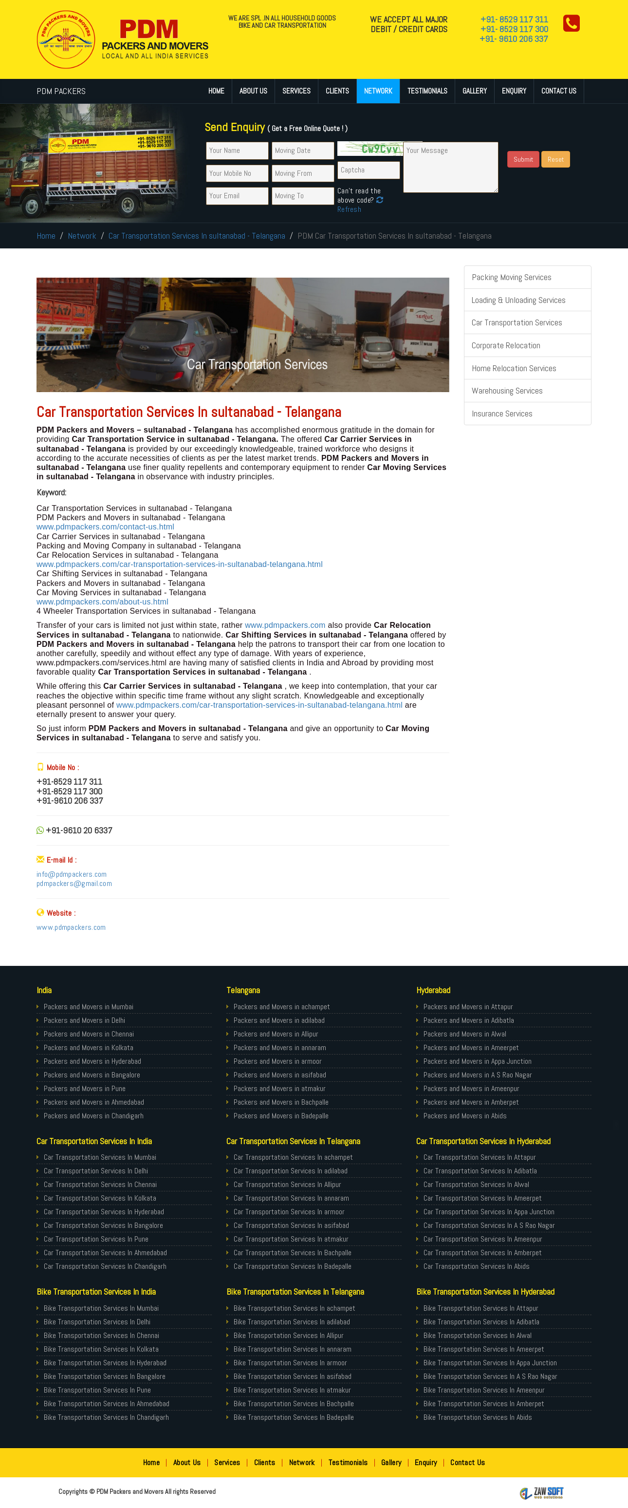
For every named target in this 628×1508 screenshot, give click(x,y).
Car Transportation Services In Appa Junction (489, 1211)
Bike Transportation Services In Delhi (97, 1322)
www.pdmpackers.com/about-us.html (102, 602)
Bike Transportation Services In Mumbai (101, 1308)
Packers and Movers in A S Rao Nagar (478, 1075)
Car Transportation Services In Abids (477, 1266)
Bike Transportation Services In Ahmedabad (106, 1403)
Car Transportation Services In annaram (291, 1198)
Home (216, 90)
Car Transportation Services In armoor (289, 1211)
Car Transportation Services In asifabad (291, 1225)
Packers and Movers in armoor (278, 1061)
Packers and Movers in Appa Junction (478, 1061)
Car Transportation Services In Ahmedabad (105, 1252)
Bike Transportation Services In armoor (290, 1362)
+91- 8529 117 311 (514, 19)
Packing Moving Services (512, 277)
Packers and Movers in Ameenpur (471, 1088)
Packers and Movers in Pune (85, 1088)
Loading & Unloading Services (519, 299)
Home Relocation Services (514, 368)
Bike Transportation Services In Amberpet (484, 1403)
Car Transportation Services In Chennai (100, 1184)
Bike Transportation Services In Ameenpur (484, 1390)
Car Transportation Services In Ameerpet (483, 1198)
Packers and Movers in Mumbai (88, 1006)
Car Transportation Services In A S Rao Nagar (489, 1225)
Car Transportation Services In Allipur (287, 1184)
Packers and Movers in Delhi (84, 1020)
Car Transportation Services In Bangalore (103, 1225)
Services (296, 90)
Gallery (474, 90)
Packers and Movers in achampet (282, 1006)
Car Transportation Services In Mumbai (100, 1157)
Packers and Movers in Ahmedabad (94, 1102)
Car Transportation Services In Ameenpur (483, 1239)
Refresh (360, 204)
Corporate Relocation (506, 345)
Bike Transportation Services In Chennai (101, 1335)
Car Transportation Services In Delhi (96, 1171)
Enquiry (514, 90)
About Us (253, 90)
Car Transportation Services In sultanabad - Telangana (197, 235)
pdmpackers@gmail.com (74, 883)
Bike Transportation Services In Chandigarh (106, 1417)
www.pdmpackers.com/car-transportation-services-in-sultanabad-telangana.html (180, 564)
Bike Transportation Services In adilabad (292, 1322)
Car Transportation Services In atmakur (291, 1239)
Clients (337, 90)
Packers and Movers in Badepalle (281, 1116)
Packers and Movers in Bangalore (92, 1075)
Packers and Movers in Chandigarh (94, 1116)
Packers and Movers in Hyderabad (92, 1061)
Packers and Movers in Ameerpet (471, 1047)
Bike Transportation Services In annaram (292, 1349)
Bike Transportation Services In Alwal (478, 1335)
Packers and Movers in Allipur (276, 1034)
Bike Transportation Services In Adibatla (481, 1322)
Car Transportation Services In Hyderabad (104, 1211)
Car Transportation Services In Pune (96, 1239)
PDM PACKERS (61, 90)
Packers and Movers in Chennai (89, 1034)
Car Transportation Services (517, 322)
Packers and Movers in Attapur (468, 1006)
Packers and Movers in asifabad (280, 1075)
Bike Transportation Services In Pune (97, 1390)
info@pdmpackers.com (72, 874)
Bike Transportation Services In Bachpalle (294, 1403)
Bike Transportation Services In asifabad (292, 1376)
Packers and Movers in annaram (280, 1047)
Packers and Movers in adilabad (279, 1020)
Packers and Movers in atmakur (280, 1088)
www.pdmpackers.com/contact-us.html (105, 527)
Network (378, 90)
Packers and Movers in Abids (465, 1116)
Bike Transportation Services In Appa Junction (490, 1362)
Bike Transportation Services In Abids (478, 1417)
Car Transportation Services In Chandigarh (105, 1266)
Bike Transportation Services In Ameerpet (484, 1349)
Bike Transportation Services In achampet (294, 1308)
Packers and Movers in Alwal (465, 1034)
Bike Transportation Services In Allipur (289, 1335)
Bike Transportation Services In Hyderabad (105, 1362)
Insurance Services (502, 413)
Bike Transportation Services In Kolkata (101, 1349)
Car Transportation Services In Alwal (476, 1184)
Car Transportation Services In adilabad (291, 1171)
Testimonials (427, 90)
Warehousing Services (507, 390)
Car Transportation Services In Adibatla (480, 1171)
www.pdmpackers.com (285, 625)
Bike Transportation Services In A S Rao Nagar (490, 1376)
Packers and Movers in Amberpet (471, 1102)
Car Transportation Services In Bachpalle (292, 1252)
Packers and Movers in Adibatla (469, 1020)
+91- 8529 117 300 (514, 29)
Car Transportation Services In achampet (293, 1157)
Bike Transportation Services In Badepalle (294, 1417)
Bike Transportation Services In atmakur (292, 1390)
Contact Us (558, 90)
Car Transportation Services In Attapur (480, 1157)
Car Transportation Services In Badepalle (292, 1266)
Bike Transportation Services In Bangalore (105, 1376)
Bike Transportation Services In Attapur (481, 1308)
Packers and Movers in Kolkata (88, 1047)
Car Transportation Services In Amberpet (483, 1252)
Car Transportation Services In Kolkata (100, 1198)
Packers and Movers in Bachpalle (281, 1102)
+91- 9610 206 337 (514, 38)
